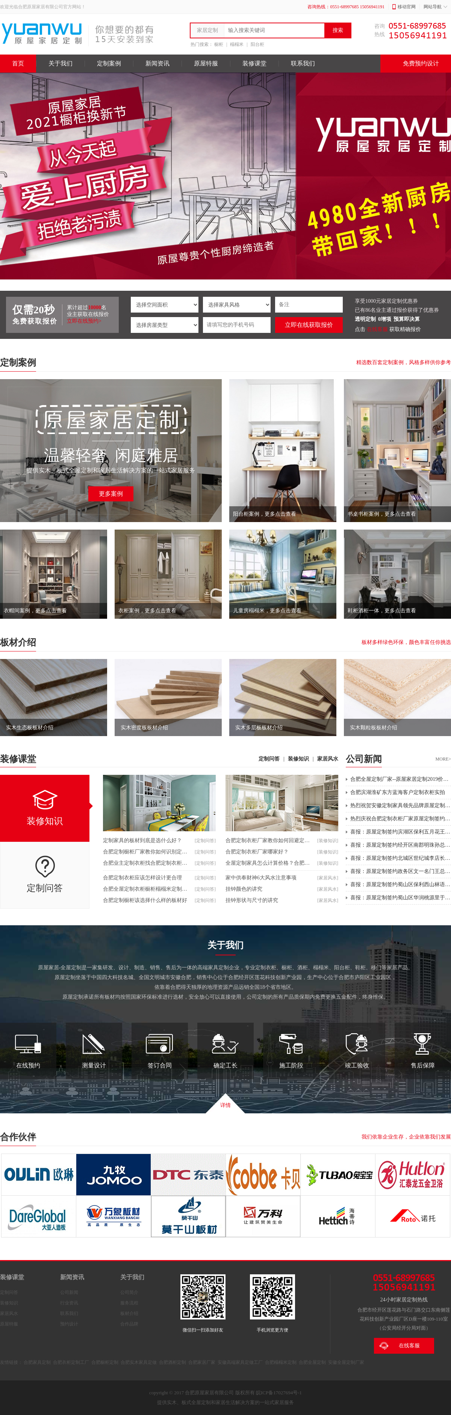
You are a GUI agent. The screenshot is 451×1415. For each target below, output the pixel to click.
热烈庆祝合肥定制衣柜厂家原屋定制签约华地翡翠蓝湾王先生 (400, 818)
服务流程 (129, 1303)
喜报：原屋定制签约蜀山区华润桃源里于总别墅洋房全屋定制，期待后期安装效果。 (400, 897)
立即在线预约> (84, 321)
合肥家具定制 (37, 1362)
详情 (225, 1105)
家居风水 (327, 759)
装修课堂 (254, 63)
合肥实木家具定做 (139, 1362)
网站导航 (435, 6)
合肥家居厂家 (201, 1362)
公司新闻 (69, 1292)
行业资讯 (69, 1303)
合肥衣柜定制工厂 (71, 1362)
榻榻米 (237, 44)
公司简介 (129, 1292)
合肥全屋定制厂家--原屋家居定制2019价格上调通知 (400, 779)
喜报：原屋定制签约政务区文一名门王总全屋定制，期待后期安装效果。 (400, 871)
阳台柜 (257, 44)
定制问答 (269, 759)
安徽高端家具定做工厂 (240, 1362)
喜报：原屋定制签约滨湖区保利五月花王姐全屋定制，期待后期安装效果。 (400, 832)
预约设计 (69, 1324)
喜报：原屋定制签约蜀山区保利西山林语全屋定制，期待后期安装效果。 (400, 884)
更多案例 (111, 493)
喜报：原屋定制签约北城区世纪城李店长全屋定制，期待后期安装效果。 (400, 858)
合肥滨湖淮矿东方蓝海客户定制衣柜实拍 (397, 792)
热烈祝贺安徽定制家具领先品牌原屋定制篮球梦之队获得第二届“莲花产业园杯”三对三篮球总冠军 (400, 805)
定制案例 (109, 63)
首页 (18, 63)
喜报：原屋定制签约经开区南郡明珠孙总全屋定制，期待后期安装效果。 (400, 845)
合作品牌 (129, 1324)
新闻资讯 (157, 63)
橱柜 (218, 44)
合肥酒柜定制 (172, 1362)
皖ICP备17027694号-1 (279, 1392)
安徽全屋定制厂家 (346, 1362)
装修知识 (298, 759)
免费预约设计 (415, 63)
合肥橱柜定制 (104, 1362)
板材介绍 (18, 642)
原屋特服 (206, 63)
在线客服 (377, 329)
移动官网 (404, 6)
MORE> (443, 759)
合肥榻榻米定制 (281, 1362)
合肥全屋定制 (312, 1362)
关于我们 (60, 63)
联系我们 (303, 63)
